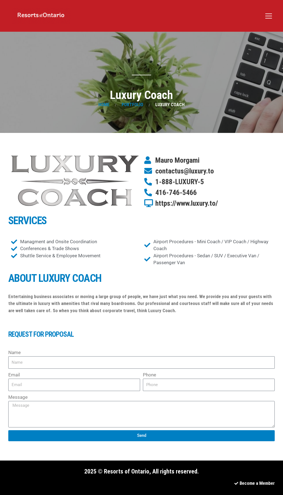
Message (18, 397)
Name (14, 352)
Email (14, 375)
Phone (149, 375)
